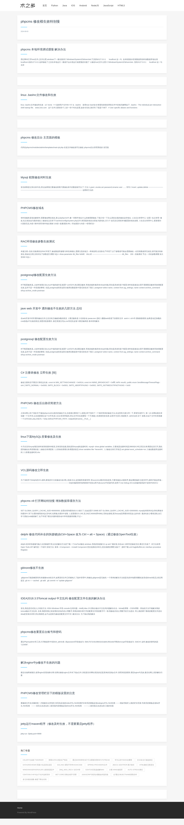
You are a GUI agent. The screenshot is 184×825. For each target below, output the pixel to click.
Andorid (83, 5)
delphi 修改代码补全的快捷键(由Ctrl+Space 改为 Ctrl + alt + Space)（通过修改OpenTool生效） (80, 534)
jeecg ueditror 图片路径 (123, 765)
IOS (73, 5)
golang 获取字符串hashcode (69, 765)
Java (64, 5)
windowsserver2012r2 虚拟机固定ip (38, 770)
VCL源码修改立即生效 (35, 470)
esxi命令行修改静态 (145, 760)
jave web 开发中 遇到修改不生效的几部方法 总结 (51, 308)
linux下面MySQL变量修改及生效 (41, 436)
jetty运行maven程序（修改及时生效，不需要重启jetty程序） (58, 723)
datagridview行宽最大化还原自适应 (37, 765)
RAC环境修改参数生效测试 (38, 241)
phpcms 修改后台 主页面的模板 (40, 137)
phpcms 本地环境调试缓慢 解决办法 (43, 49)
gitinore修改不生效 (32, 567)
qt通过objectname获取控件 (125, 775)
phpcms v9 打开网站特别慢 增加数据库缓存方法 (51, 500)
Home (19, 808)
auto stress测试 (135, 770)
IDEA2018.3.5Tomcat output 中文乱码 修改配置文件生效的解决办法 (63, 598)
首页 (45, 5)
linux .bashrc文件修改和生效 (38, 95)
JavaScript (108, 5)
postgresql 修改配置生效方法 (39, 339)
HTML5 (121, 5)
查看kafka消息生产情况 (58, 760)
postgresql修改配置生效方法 (38, 275)
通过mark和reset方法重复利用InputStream (91, 760)
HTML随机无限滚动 (146, 765)
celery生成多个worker (33, 760)
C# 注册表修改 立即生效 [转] (38, 372)
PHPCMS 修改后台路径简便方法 (41, 403)
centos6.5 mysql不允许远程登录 (36, 775)
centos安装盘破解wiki (94, 770)
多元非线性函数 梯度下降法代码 (35, 779)
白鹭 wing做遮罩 (116, 770)
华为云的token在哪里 (123, 760)
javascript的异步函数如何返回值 (95, 775)
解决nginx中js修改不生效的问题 (40, 662)
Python (54, 5)
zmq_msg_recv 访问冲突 (69, 770)
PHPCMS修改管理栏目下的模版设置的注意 (48, 693)
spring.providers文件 (97, 765)
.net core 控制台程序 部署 (66, 775)
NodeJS (95, 5)
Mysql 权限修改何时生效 (36, 177)
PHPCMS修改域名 (32, 208)
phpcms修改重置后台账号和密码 (41, 631)
